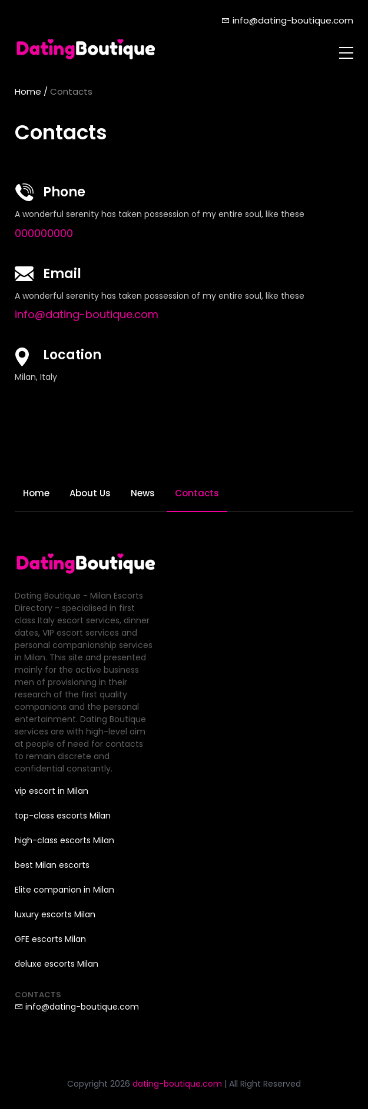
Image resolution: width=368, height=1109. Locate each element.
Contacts (197, 493)
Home (28, 91)
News (143, 493)
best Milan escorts (52, 865)
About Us (90, 493)
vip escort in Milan (51, 791)
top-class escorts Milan (63, 815)
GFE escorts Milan (50, 939)
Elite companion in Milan (64, 890)
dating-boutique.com (177, 1084)
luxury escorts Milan (55, 914)
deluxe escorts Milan (56, 964)
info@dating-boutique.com (287, 20)
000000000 (44, 233)
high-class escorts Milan (64, 840)
